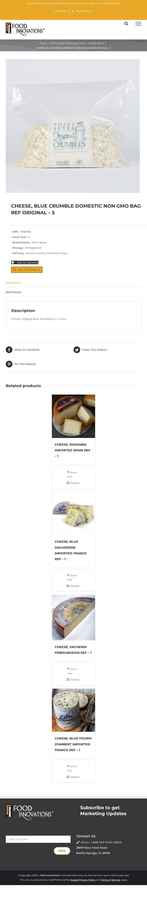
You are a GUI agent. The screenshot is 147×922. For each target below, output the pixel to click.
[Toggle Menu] (138, 23)
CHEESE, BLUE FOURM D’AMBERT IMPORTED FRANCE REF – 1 (73, 744)
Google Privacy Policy (83, 879)
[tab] (73, 283)
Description (13, 282)
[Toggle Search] (126, 23)
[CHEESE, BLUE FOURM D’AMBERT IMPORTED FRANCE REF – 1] (73, 710)
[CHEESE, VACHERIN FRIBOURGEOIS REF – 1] (73, 617)
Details (74, 483)
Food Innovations (50, 875)
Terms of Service (110, 879)
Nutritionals (13, 292)
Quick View (72, 474)
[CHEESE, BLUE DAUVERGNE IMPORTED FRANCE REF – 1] (73, 513)
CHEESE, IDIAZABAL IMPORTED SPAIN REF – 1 (72, 450)
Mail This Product (27, 269)
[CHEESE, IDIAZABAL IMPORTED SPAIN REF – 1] (73, 416)
